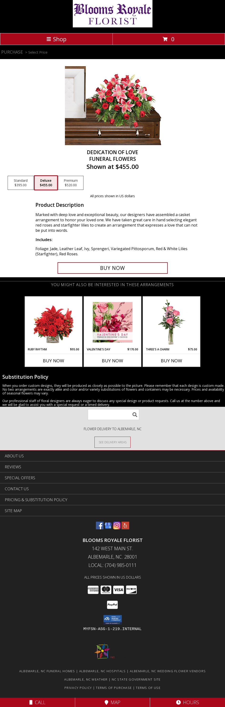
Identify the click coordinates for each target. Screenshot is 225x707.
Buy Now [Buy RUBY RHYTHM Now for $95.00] (53, 361)
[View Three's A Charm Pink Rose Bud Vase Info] (171, 322)
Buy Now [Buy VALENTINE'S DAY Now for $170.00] (112, 361)
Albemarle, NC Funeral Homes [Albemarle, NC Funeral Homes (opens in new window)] (47, 671)
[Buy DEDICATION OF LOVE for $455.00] (113, 268)
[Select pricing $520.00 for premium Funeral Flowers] (70, 183)
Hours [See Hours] (187, 702)
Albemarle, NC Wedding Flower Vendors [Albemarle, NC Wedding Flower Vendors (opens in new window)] (168, 671)
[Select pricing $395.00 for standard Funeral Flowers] (21, 183)
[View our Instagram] (117, 527)
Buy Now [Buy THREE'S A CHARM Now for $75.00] (171, 361)
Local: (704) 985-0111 (112, 565)
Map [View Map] (112, 702)
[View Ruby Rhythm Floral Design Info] (53, 322)
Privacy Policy (78, 688)
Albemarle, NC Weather (86, 679)
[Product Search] (113, 414)
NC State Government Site (136, 679)
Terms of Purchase (114, 688)
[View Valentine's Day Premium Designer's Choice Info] (112, 322)
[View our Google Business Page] (108, 527)
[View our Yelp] (125, 527)
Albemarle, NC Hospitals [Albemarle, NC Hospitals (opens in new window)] (102, 671)
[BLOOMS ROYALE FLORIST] (112, 26)
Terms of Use (148, 688)
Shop (56, 39)
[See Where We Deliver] (112, 442)
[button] (112, 620)
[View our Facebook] (99, 527)
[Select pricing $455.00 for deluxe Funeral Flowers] (46, 183)
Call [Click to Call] (37, 702)
